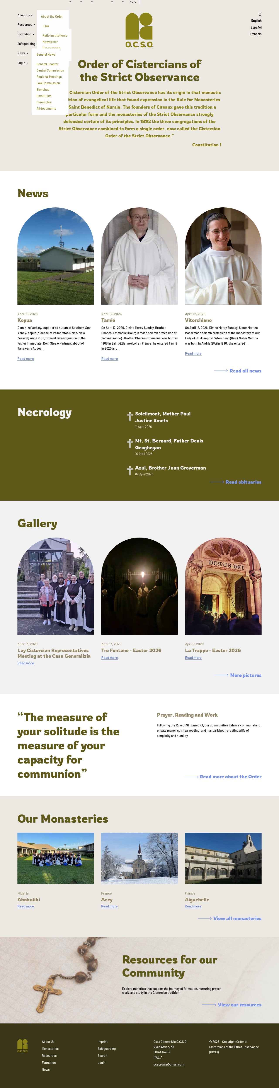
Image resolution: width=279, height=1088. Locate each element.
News (21, 53)
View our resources (232, 1005)
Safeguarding (26, 44)
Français (256, 34)
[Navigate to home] (22, 1046)
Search (102, 1055)
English (256, 20)
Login (21, 63)
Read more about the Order (223, 776)
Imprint (103, 1042)
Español (256, 27)
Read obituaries (236, 482)
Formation (24, 34)
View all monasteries (230, 918)
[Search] (256, 14)
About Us (23, 15)
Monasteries (50, 1048)
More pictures (238, 675)
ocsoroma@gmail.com (168, 1064)
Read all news (238, 371)
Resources (24, 24)
